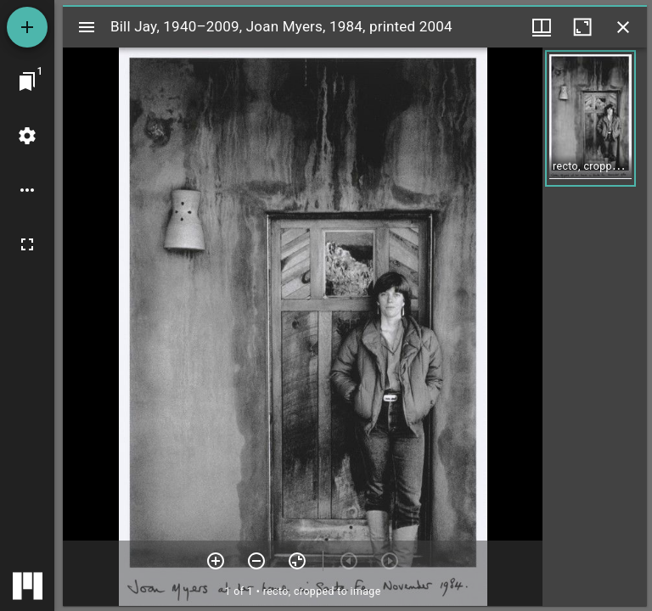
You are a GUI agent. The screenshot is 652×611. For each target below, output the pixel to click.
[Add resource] (27, 27)
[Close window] (623, 27)
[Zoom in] (215, 561)
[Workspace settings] (27, 135)
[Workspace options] (27, 190)
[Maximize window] (582, 27)
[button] (590, 118)
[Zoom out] (256, 561)
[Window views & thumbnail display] (541, 27)
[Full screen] (27, 244)
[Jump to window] (27, 81)
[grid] (594, 327)
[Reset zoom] (297, 561)
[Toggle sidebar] (86, 27)
